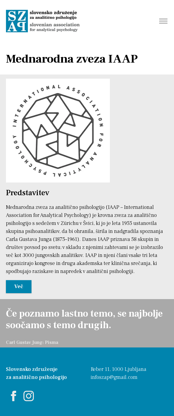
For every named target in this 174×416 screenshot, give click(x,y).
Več (18, 286)
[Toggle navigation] (163, 21)
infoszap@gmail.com (114, 377)
